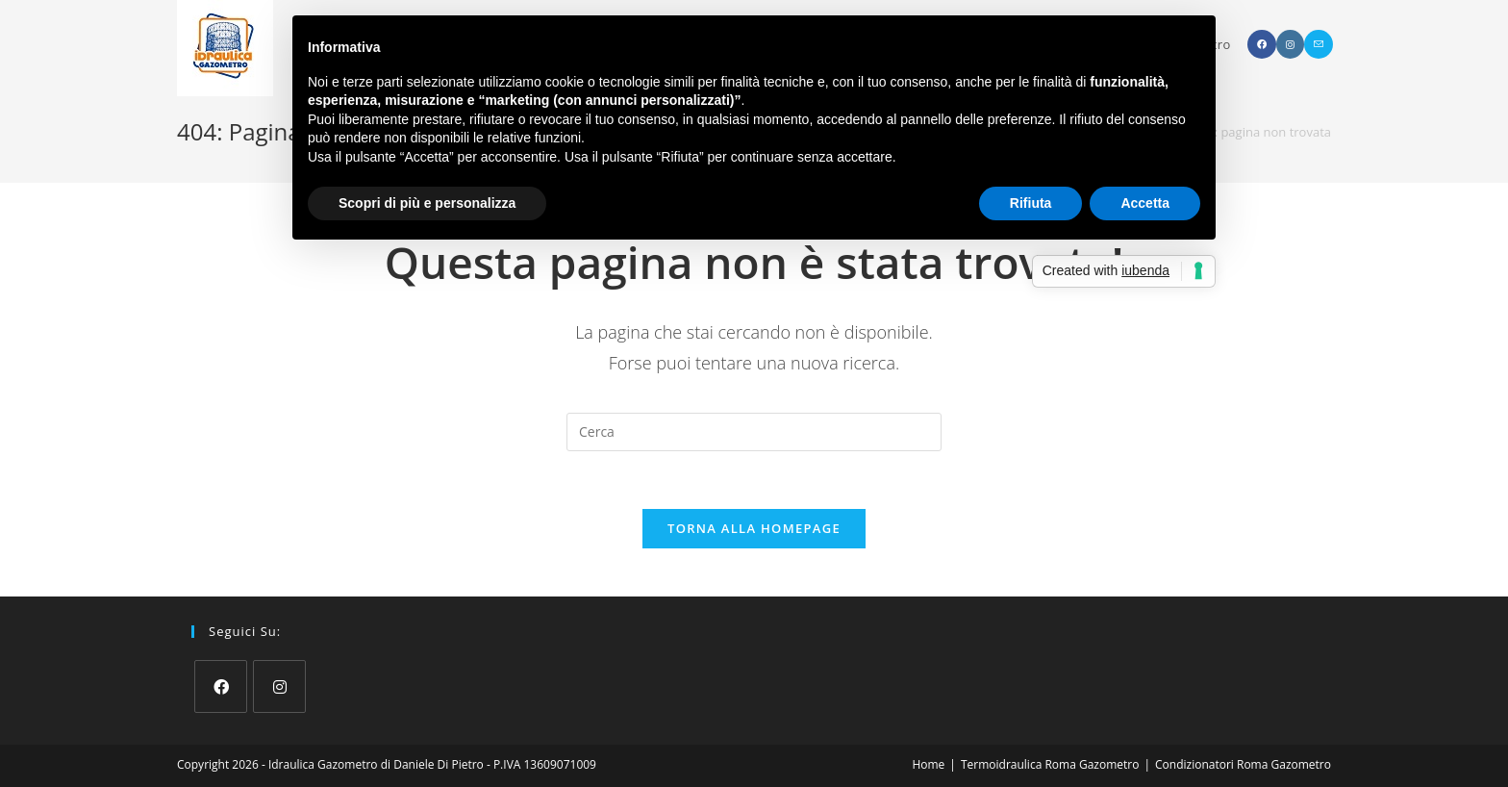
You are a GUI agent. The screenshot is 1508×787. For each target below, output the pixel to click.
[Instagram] (279, 686)
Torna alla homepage (754, 528)
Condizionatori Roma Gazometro (1243, 764)
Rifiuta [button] (1031, 203)
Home (928, 764)
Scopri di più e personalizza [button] (427, 203)
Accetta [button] (1144, 203)
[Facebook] (220, 686)
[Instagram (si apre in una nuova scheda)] (1290, 44)
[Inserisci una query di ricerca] (754, 432)
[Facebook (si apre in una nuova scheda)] (1261, 44)
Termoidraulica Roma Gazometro (1050, 764)
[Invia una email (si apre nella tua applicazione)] (1318, 44)
